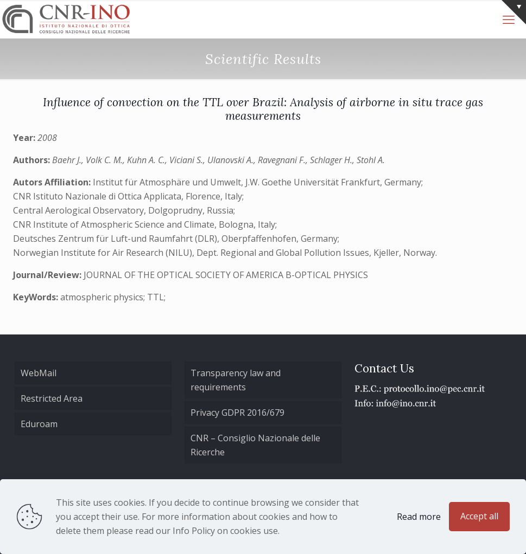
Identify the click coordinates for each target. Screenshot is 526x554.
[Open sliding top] (514, 12)
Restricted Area (52, 398)
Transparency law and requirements (236, 380)
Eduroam (39, 424)
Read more (419, 517)
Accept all (479, 516)
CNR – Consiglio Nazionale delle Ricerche (255, 445)
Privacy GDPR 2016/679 (237, 412)
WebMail (38, 373)
